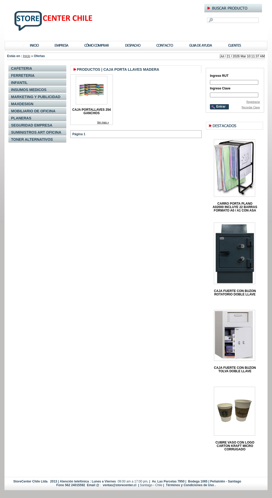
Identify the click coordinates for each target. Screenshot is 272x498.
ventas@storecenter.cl (120, 485)
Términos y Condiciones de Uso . (190, 485)
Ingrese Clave (220, 88)
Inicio (26, 56)
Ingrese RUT (219, 75)
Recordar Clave (251, 107)
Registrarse (253, 101)
